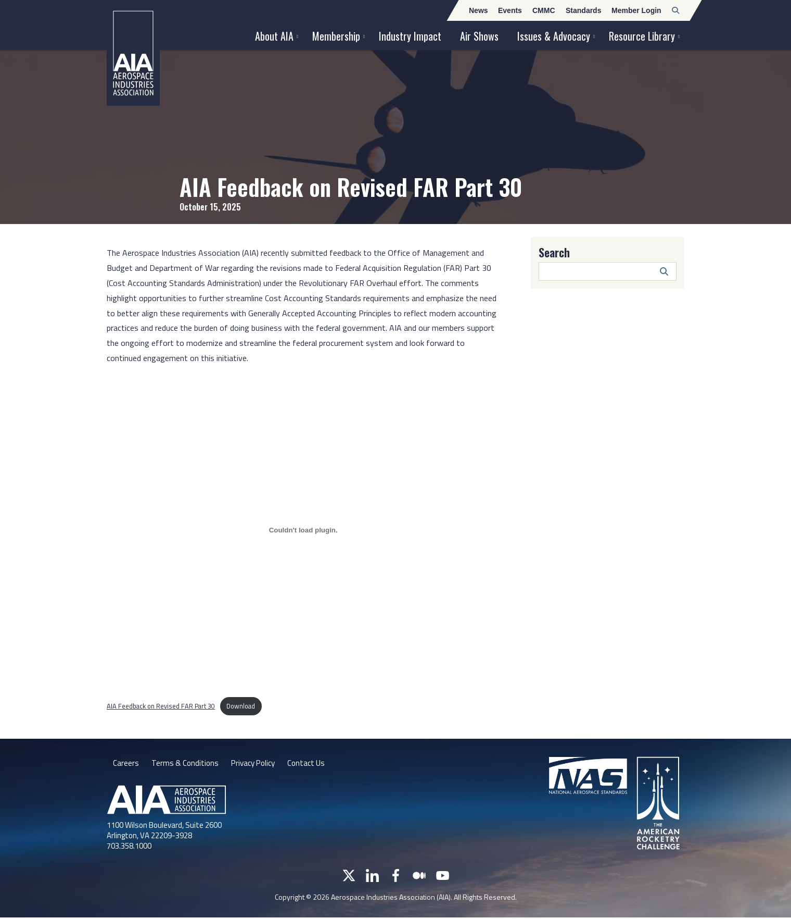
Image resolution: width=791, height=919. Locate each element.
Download (240, 706)
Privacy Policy (257, 763)
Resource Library (642, 36)
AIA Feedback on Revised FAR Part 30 (161, 706)
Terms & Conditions (186, 763)
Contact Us (314, 763)
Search (554, 252)
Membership (336, 36)
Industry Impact (410, 36)
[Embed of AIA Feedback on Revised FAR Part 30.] (303, 530)
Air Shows (479, 36)
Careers (126, 763)
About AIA (274, 36)
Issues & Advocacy (553, 36)
